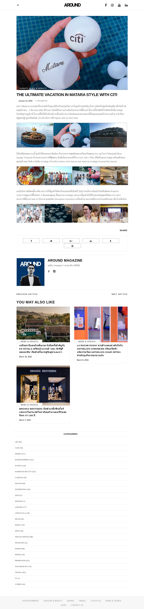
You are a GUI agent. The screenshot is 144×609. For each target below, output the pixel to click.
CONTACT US (77, 605)
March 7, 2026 (25, 420)
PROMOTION (20, 561)
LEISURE (18, 507)
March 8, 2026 (83, 360)
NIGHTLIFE (19, 543)
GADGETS (19, 478)
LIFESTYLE (19, 513)
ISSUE (17, 495)
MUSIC (18, 525)
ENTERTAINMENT (22, 460)
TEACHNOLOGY (21, 566)
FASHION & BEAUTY (23, 472)
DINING (18, 454)
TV (16, 578)
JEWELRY (19, 501)
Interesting (20, 489)
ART (16, 442)
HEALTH (18, 483)
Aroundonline (42, 101)
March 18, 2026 (25, 356)
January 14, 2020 (25, 100)
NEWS (17, 531)
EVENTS (24, 88)
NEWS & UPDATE (38, 88)
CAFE (17, 448)
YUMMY (18, 584)
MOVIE (18, 519)
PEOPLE (18, 549)
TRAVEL (18, 572)
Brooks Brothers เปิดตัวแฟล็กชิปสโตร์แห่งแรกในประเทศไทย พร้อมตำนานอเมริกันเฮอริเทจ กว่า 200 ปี (42, 412)
